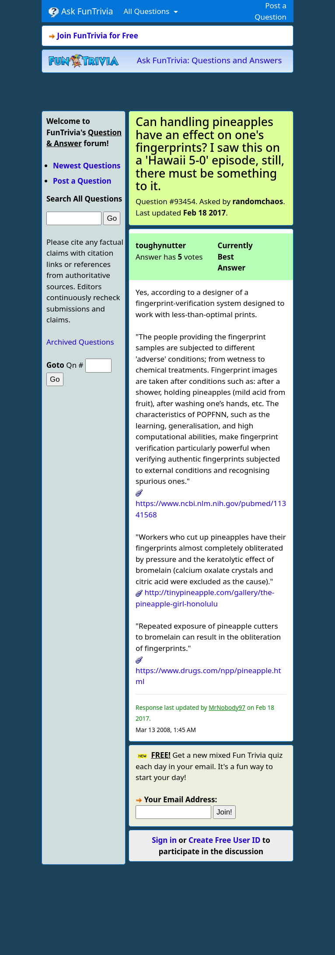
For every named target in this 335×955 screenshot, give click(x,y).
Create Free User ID (224, 840)
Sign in (164, 840)
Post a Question (82, 181)
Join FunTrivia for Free (97, 36)
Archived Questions (80, 342)
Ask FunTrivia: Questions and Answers (209, 60)
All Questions (147, 11)
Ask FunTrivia (81, 11)
